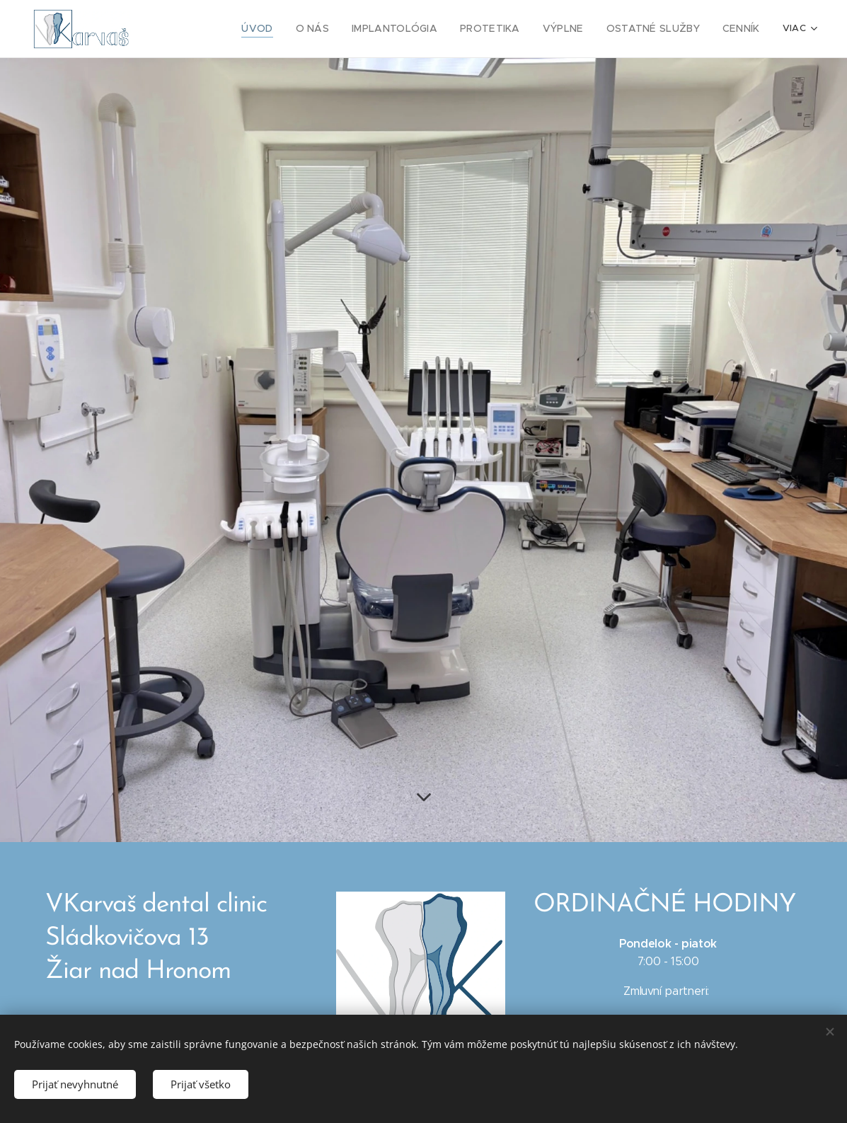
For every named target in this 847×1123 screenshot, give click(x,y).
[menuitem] (282, 29)
